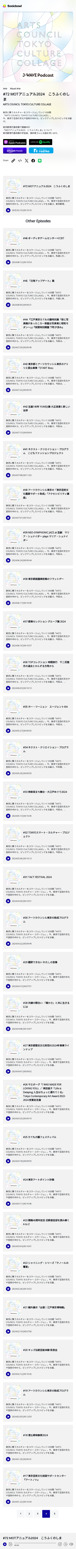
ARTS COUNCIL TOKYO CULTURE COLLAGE (27, 104)
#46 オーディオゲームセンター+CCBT (43, 238)
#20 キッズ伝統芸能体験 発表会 (40, 1350)
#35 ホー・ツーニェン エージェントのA (45, 706)
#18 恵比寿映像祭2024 (35, 1435)
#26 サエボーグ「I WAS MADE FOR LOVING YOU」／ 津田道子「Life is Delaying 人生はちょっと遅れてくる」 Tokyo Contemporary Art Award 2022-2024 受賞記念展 (44, 1092)
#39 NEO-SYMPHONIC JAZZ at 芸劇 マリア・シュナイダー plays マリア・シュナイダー (46, 536)
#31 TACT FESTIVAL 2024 (37, 877)
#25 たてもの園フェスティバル (39, 1137)
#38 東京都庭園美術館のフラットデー (43, 579)
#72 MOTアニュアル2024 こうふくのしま (46, 186)
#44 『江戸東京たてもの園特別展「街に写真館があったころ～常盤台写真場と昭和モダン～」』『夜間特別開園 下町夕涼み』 (45, 323)
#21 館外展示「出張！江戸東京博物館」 (44, 1307)
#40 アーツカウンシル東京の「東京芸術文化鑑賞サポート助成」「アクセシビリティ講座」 (46, 493)
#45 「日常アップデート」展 (38, 280)
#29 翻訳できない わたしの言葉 (40, 962)
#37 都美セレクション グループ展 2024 (44, 621)
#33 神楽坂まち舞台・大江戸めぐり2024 (45, 792)
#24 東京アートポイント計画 (38, 1179)
